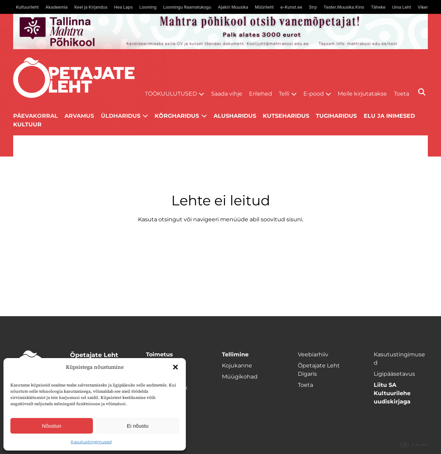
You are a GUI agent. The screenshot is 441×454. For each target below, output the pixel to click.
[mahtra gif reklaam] (220, 31)
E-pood (313, 93)
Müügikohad (240, 376)
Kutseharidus (286, 116)
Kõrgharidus (177, 116)
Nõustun (51, 426)
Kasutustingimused (91, 441)
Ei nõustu (138, 426)
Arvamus (79, 116)
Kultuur (27, 124)
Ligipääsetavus (394, 374)
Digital (413, 445)
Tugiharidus (336, 116)
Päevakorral (35, 116)
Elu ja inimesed (389, 116)
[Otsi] (422, 92)
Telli (284, 93)
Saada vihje (226, 93)
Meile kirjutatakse (362, 93)
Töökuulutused (171, 93)
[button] (175, 367)
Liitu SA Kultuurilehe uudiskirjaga (392, 393)
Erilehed (260, 93)
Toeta (401, 93)
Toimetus (159, 354)
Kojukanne (237, 365)
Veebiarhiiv (313, 354)
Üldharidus (120, 116)
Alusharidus (235, 116)
